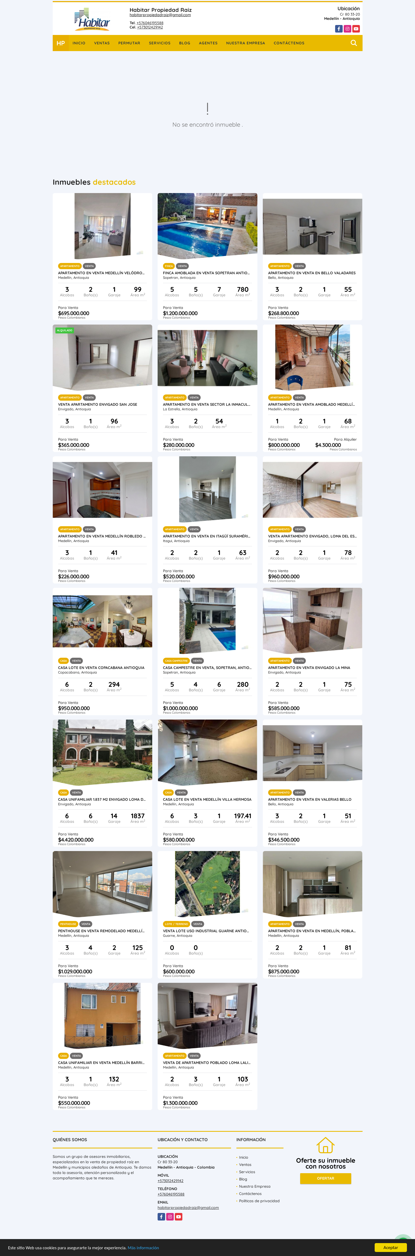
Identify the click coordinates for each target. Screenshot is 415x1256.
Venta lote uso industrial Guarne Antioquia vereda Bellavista (207, 931)
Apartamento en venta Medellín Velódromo (102, 273)
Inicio (79, 43)
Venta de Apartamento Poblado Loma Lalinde (207, 1063)
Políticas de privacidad (259, 1200)
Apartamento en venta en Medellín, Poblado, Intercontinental (312, 931)
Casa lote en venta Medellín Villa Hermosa (207, 799)
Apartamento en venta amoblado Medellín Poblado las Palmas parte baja (312, 404)
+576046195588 (150, 22)
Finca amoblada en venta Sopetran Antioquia (207, 273)
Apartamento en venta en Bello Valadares (312, 273)
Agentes (208, 43)
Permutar (129, 43)
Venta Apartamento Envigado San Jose (97, 404)
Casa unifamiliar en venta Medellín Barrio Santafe (102, 1063)
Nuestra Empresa (245, 43)
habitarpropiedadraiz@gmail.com (160, 14)
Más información (143, 1248)
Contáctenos (289, 43)
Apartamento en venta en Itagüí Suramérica (207, 536)
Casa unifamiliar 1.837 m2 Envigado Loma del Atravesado (102, 799)
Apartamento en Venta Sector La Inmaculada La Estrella (207, 404)
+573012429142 (150, 27)
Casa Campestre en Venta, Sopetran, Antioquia (207, 668)
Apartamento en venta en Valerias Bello (310, 799)
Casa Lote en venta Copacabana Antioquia (101, 668)
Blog (184, 43)
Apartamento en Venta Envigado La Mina (309, 668)
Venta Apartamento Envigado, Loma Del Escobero (312, 536)
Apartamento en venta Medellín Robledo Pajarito (102, 536)
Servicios (160, 43)
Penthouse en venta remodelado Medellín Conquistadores (102, 931)
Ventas (102, 43)
